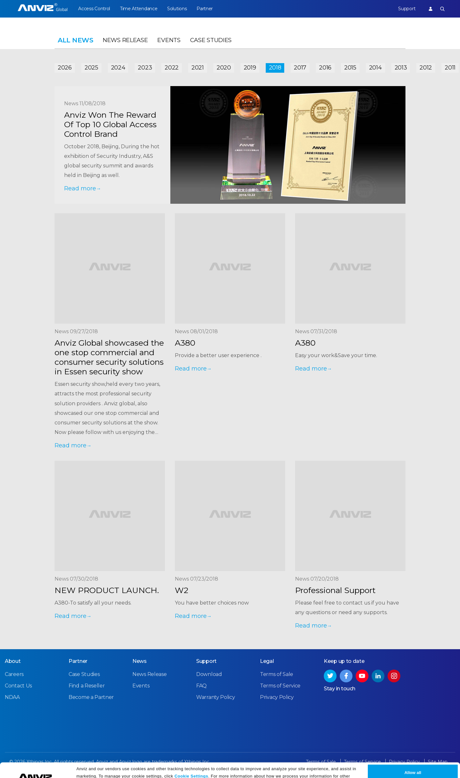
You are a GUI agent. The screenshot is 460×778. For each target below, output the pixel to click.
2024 (118, 67)
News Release (125, 40)
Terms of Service (280, 686)
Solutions (177, 8)
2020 (224, 67)
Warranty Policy (215, 697)
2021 (197, 67)
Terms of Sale (276, 674)
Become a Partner (91, 697)
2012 (425, 67)
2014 (375, 67)
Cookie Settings (191, 762)
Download (209, 674)
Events (168, 40)
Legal (267, 661)
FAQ (201, 686)
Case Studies (211, 40)
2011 (450, 67)
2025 (91, 67)
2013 (401, 67)
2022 (172, 67)
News (139, 661)
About (13, 661)
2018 (275, 67)
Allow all (412, 759)
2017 (300, 67)
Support (406, 8)
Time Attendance (139, 8)
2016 (325, 67)
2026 (65, 67)
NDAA (12, 697)
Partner (205, 8)
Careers (14, 674)
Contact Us (18, 686)
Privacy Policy (129, 770)
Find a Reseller (87, 686)
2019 (250, 67)
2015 (350, 67)
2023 (145, 67)
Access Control (94, 8)
